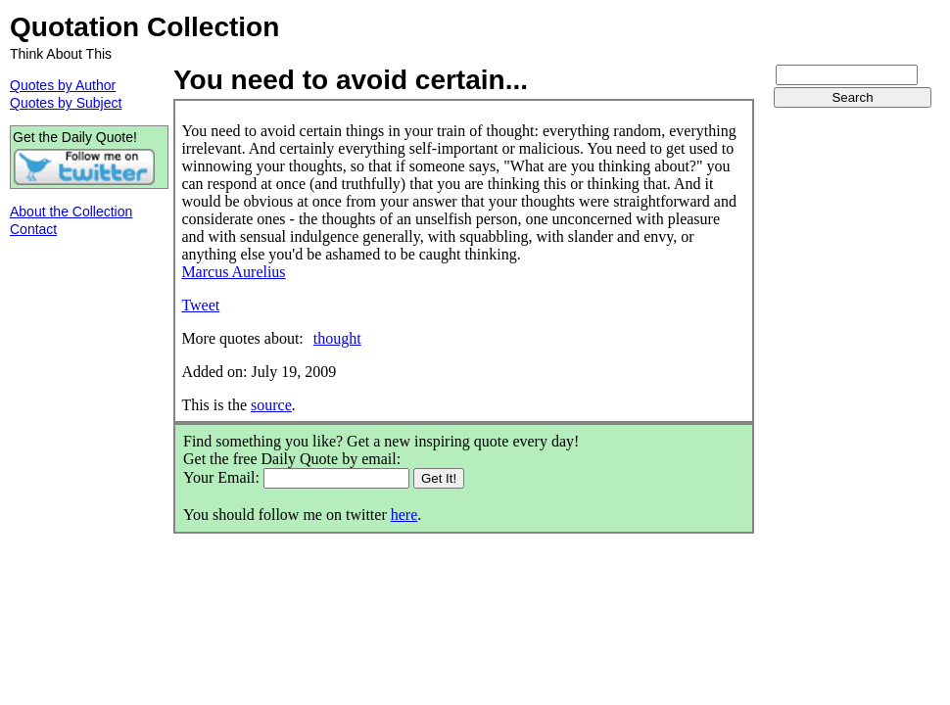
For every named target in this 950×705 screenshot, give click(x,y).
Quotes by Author (63, 85)
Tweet (200, 305)
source (271, 405)
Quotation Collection (144, 27)
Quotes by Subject (65, 103)
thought (337, 338)
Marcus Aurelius (233, 271)
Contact (33, 229)
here (404, 514)
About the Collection (71, 211)
